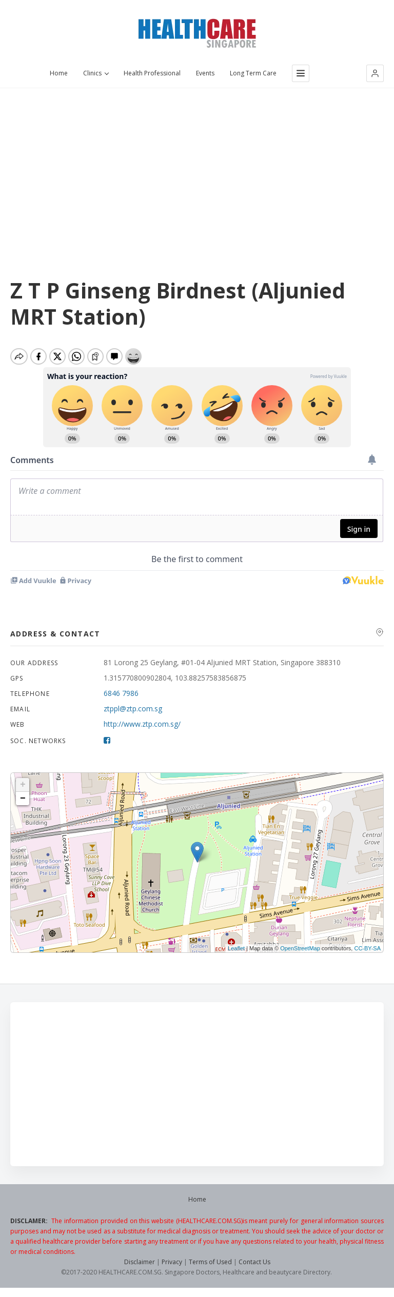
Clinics (95, 73)
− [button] (23, 802)
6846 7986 (121, 697)
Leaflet (236, 952)
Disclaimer (139, 1266)
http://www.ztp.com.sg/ (142, 728)
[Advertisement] (197, 164)
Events (205, 73)
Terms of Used (210, 1266)
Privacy (172, 1266)
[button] (375, 73)
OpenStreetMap (300, 952)
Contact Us (254, 1266)
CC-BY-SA (367, 952)
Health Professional (152, 73)
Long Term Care (253, 73)
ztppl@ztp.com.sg (133, 712)
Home (59, 73)
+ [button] (23, 789)
